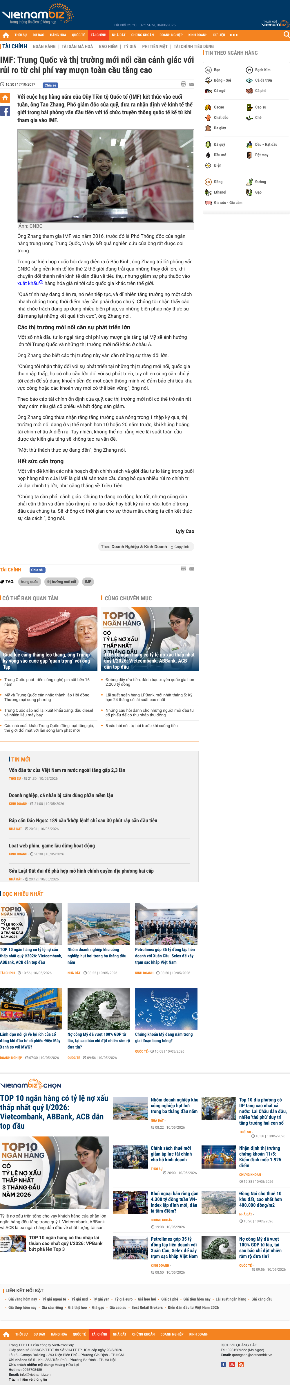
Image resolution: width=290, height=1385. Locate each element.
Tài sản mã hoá (77, 46)
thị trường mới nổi (61, 581)
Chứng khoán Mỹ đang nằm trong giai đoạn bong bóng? (164, 1037)
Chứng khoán (250, 1175)
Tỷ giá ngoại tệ (54, 1299)
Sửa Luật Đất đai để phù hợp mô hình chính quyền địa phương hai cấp (81, 871)
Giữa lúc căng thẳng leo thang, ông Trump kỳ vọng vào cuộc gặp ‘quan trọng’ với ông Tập (46, 661)
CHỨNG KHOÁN (142, 35)
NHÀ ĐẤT (118, 35)
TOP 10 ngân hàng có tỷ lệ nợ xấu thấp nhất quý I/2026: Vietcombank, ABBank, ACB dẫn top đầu (149, 661)
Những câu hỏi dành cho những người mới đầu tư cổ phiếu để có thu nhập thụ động (150, 713)
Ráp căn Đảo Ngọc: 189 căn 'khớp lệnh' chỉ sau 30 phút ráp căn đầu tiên (83, 821)
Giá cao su (118, 1308)
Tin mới (20, 759)
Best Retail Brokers (147, 1308)
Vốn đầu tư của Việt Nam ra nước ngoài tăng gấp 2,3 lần (67, 770)
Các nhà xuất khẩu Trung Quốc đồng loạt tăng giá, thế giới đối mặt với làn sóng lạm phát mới (49, 728)
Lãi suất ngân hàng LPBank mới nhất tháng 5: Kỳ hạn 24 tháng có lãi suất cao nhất (149, 697)
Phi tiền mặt (155, 46)
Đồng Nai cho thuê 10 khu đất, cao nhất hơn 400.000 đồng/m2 (260, 1199)
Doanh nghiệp (11, 1058)
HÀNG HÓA (58, 35)
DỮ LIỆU (219, 35)
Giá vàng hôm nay (22, 1299)
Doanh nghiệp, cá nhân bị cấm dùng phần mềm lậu (61, 795)
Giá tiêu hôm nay (197, 1299)
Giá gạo (98, 1308)
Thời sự (15, 779)
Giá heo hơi (147, 1299)
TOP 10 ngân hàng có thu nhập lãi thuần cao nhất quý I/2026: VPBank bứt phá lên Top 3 (66, 1243)
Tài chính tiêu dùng (194, 46)
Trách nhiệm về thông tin (28, 1379)
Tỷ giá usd (79, 1299)
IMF (88, 581)
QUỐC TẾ (78, 35)
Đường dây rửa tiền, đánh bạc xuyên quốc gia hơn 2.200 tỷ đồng (150, 682)
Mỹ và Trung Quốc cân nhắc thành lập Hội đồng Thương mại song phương (46, 697)
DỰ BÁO (38, 35)
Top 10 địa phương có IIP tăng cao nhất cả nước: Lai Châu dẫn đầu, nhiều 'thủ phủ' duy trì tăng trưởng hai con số (263, 1111)
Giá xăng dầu (261, 1299)
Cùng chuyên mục (128, 598)
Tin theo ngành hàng (231, 53)
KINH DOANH (198, 35)
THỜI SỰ (20, 35)
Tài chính (14, 46)
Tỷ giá (130, 46)
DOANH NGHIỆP (171, 35)
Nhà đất (15, 829)
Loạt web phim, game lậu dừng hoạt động (52, 846)
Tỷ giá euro (124, 1299)
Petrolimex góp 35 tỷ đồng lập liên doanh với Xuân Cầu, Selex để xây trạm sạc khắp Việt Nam (165, 956)
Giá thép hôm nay (22, 1308)
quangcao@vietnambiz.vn (252, 1355)
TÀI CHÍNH (98, 35)
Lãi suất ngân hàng (231, 1299)
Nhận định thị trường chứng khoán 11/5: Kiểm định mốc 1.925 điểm (260, 1157)
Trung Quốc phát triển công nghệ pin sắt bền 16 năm (47, 682)
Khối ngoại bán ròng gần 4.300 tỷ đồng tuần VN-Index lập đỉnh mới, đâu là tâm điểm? (174, 1202)
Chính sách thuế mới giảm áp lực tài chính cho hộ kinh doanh (171, 1154)
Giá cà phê (169, 1299)
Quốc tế (74, 1058)
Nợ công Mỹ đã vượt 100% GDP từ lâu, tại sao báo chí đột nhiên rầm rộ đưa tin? (99, 1041)
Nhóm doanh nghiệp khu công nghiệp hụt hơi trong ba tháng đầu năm (97, 956)
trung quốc (29, 581)
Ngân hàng (44, 46)
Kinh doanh (18, 804)
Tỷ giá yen (101, 1299)
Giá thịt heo (77, 1308)
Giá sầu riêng (52, 1308)
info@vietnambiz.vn (35, 1375)
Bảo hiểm (108, 46)
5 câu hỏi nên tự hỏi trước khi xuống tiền (142, 726)
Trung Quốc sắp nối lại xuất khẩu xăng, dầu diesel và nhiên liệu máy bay (48, 713)
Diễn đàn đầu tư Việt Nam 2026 (193, 1308)
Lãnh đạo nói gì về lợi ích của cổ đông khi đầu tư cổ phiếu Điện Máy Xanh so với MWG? (30, 1041)
